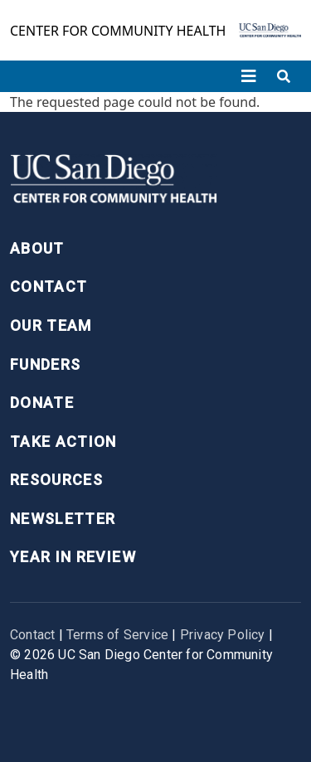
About (37, 248)
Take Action (63, 441)
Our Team (51, 325)
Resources (56, 479)
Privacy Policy (222, 635)
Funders (45, 364)
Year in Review (73, 556)
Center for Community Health (118, 31)
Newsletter (63, 518)
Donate (42, 402)
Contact (48, 286)
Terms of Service (117, 635)
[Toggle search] (283, 76)
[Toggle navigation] (248, 76)
